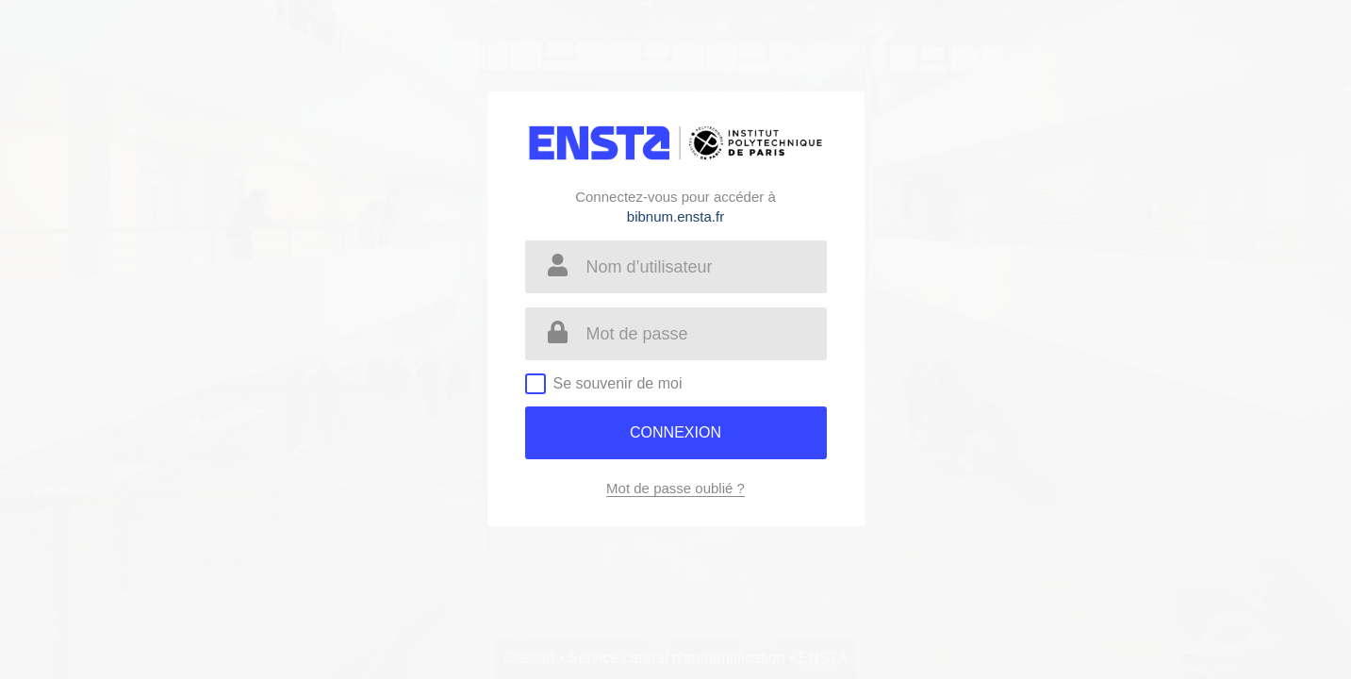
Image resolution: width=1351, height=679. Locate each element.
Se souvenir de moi (618, 383)
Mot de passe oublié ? (675, 488)
